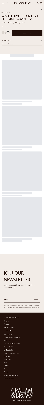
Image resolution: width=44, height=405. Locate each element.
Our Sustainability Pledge (12, 343)
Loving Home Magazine (11, 353)
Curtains (6, 366)
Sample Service (9, 327)
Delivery (6, 321)
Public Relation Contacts (12, 337)
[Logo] (22, 3)
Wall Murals (7, 359)
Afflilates (6, 340)
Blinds (6, 369)
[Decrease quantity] (3, 33)
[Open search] (6, 3)
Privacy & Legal (8, 346)
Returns (6, 324)
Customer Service (9, 379)
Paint (5, 363)
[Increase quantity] (8, 33)
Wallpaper (7, 356)
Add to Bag (27, 33)
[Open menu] (3, 3)
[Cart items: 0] (41, 3)
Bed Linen (7, 372)
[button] (22, 40)
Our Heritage (8, 334)
